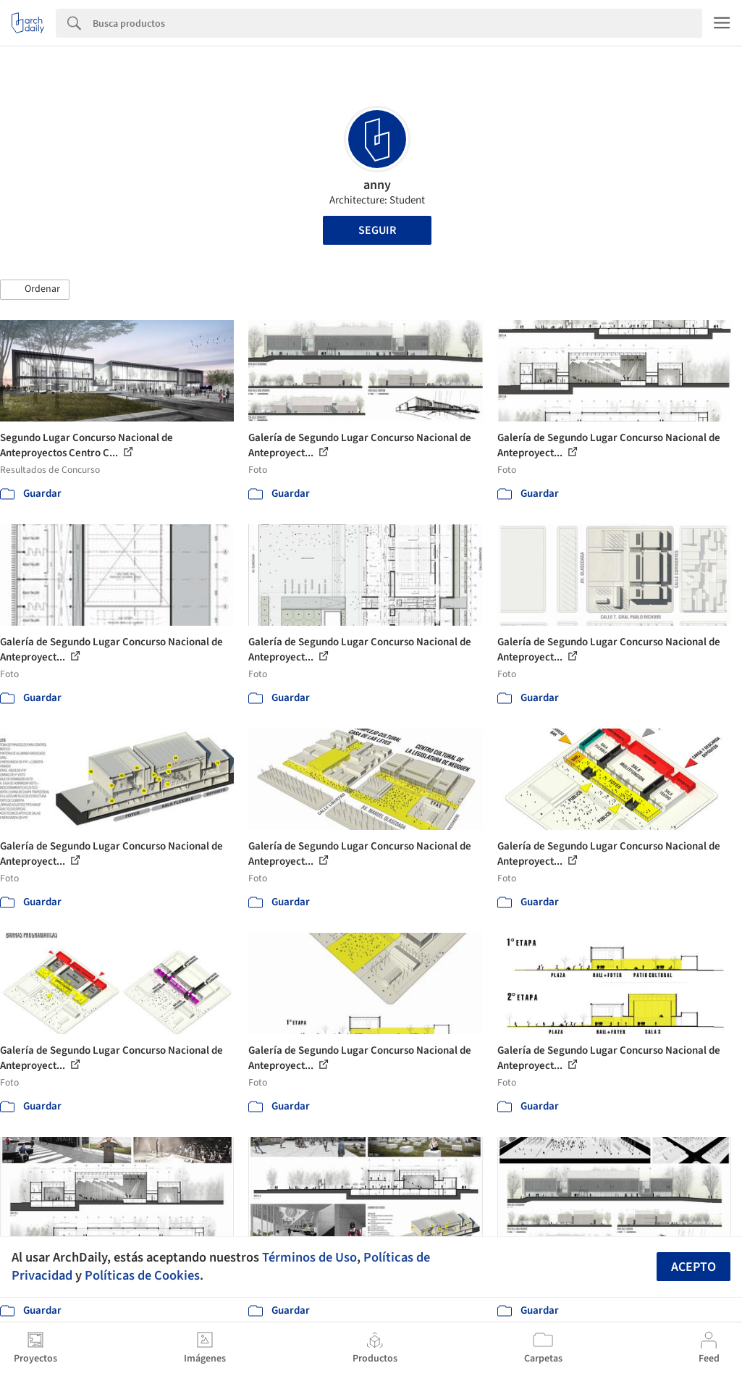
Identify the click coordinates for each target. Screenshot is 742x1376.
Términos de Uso (309, 1257)
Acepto (693, 1267)
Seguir (377, 230)
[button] (34, 290)
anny (377, 185)
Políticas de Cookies (142, 1275)
